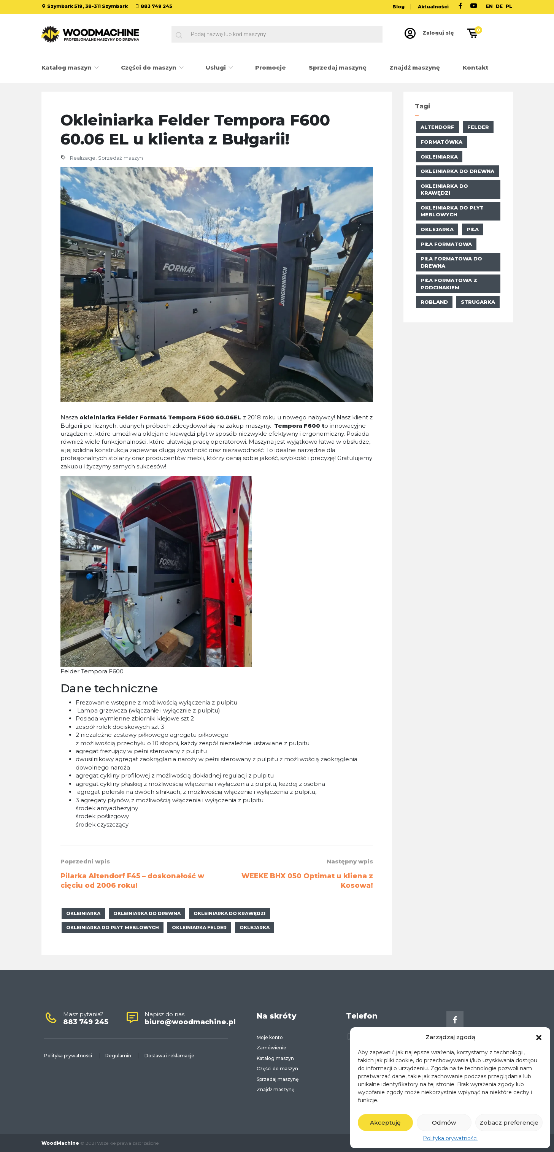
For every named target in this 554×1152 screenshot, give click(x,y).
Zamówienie (271, 1047)
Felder (478, 127)
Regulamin (118, 1055)
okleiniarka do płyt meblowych (112, 927)
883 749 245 (156, 6)
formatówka (441, 142)
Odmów (444, 1122)
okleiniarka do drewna (147, 913)
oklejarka (255, 927)
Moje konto (270, 1037)
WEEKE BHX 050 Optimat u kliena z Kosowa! (307, 881)
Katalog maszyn (67, 67)
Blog (398, 7)
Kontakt (475, 67)
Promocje (270, 67)
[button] (539, 1037)
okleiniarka (83, 913)
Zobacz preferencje (508, 1122)
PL (509, 6)
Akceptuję (385, 1122)
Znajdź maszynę (414, 67)
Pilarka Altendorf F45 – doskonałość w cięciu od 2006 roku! (132, 881)
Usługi (216, 67)
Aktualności (433, 7)
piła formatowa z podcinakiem (449, 283)
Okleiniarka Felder (199, 927)
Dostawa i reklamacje (169, 1055)
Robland (434, 302)
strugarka (478, 302)
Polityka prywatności (450, 1138)
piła (473, 229)
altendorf (437, 127)
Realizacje (82, 158)
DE (499, 6)
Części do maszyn (149, 67)
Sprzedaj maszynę (338, 67)
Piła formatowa (446, 244)
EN (489, 6)
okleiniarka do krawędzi (229, 913)
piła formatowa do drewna (451, 262)
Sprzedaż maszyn (120, 158)
